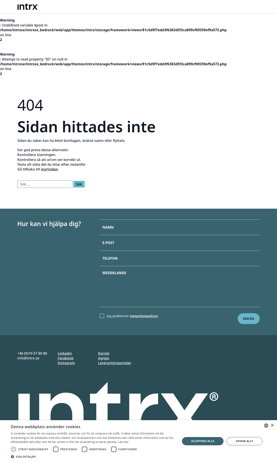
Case (193, 5)
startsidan (49, 169)
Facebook (66, 358)
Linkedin (65, 353)
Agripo (103, 358)
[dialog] (138, 441)
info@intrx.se (28, 358)
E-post (108, 242)
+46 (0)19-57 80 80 (32, 353)
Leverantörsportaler (114, 362)
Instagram (66, 362)
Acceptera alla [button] (202, 441)
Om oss (214, 5)
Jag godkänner (132, 316)
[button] (93, 456)
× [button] (272, 425)
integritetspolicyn (144, 316)
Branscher (165, 5)
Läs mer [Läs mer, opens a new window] (123, 442)
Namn (108, 227)
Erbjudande (136, 5)
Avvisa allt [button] (244, 441)
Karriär (104, 353)
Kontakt (241, 5)
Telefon (110, 258)
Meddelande (114, 272)
